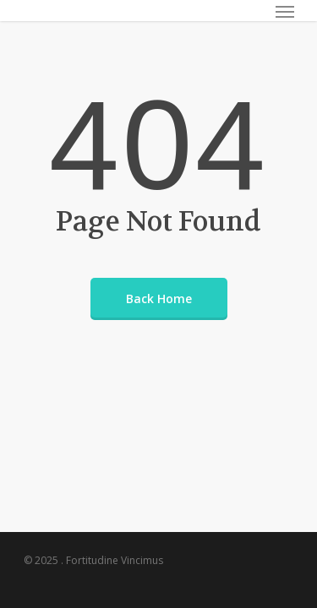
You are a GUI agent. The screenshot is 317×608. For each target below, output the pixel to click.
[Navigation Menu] (285, 11)
